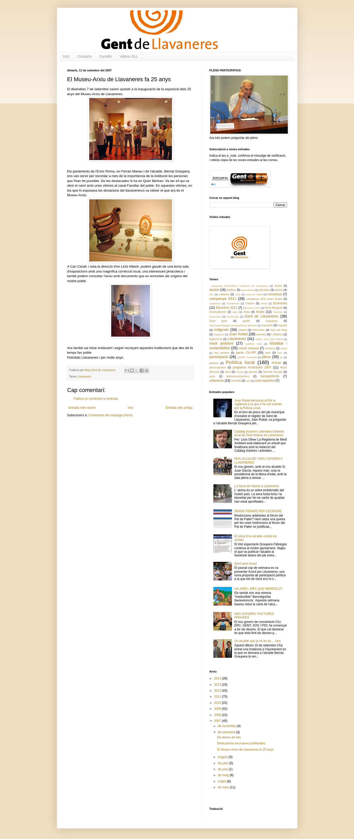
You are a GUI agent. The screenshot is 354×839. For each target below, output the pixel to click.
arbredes (264, 289)
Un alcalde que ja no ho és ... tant (257, 641)
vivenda (236, 380)
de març (224, 787)
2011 (218, 696)
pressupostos (217, 367)
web (248, 380)
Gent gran (218, 320)
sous (212, 376)
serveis (252, 371)
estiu (235, 312)
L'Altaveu (277, 334)
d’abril (222, 781)
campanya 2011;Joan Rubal (264, 298)
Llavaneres (84, 376)
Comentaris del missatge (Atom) (110, 415)
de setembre (227, 732)
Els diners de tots (229, 737)
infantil (242, 329)
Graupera (271, 320)
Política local (240, 362)
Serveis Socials (272, 371)
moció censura (249, 348)
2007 (218, 721)
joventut (261, 334)
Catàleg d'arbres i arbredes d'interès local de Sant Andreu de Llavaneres (259, 433)
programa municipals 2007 (252, 367)
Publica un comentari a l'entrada (96, 398)
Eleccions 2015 (251, 307)
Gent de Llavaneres (261, 316)
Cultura (249, 303)
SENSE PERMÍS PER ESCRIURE (258, 511)
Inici (66, 56)
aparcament (247, 290)
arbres (279, 289)
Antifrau (231, 289)
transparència (269, 376)
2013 (218, 684)
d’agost (223, 757)
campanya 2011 (223, 299)
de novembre (227, 726)
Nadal (283, 348)
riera (228, 371)
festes (260, 312)
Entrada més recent (82, 408)
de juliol (223, 763)
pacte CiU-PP (246, 352)
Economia (280, 303)
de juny (223, 769)
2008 (218, 715)
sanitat (239, 372)
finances (278, 312)
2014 (218, 678)
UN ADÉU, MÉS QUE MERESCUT (258, 589)
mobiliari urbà (253, 343)
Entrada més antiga (178, 408)
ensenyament (217, 311)
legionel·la (215, 339)
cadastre (224, 294)
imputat (282, 325)
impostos (267, 325)
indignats (221, 330)
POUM (276, 363)
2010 (218, 703)
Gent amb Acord (245, 563)
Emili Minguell (273, 307)
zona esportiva (265, 380)
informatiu (258, 329)
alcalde (214, 290)
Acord (278, 285)
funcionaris (233, 316)
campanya (275, 294)
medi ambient (221, 343)
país (267, 352)
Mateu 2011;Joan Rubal (269, 339)
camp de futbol (254, 294)
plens (266, 357)
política (213, 363)
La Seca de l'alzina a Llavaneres (256, 486)
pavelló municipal (247, 357)
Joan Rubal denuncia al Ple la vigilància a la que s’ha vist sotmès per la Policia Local (258, 404)
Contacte (84, 56)
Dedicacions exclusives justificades (241, 743)
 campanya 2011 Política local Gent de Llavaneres (238, 285)
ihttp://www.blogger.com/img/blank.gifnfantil (233, 325)
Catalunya (215, 303)
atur (211, 294)
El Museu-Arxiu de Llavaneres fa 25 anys (245, 749)
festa (247, 311)
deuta (264, 303)
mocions (270, 348)
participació (218, 357)
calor (237, 294)
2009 (218, 708)
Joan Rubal (238, 334)
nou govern (221, 352)
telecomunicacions (237, 376)
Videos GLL (128, 56)
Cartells (105, 56)
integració (219, 334)
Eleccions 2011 (226, 307)
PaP (279, 352)
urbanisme (216, 380)
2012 (218, 690)
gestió (246, 320)
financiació (215, 316)
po (281, 357)
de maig (224, 775)
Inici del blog (278, 329)
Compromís (233, 303)
